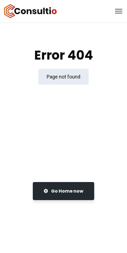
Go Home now (63, 191)
